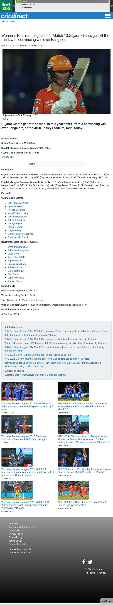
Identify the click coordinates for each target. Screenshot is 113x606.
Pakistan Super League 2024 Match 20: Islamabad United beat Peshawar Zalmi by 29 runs (50, 339)
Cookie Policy (15, 537)
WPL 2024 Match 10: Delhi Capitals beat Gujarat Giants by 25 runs (38, 354)
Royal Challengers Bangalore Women (47, 374)
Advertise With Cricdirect (21, 527)
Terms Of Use (15, 540)
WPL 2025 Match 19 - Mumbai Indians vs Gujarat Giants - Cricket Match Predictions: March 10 (84, 471)
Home (5, 21)
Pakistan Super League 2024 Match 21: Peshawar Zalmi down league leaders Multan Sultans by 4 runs (56, 331)
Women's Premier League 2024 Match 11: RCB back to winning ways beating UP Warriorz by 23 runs (55, 343)
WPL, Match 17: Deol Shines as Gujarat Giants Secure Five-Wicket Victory (82, 504)
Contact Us (14, 530)
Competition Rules (18, 544)
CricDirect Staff (11, 45)
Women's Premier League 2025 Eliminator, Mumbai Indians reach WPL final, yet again (24, 438)
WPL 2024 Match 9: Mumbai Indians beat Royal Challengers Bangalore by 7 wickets (47, 358)
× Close (106, 601)
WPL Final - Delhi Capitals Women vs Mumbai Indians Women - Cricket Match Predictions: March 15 (82, 406)
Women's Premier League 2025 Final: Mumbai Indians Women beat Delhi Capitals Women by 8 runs (27, 406)
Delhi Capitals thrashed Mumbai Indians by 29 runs (30, 335)
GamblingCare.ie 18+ (19, 552)
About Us (13, 523)
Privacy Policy (16, 534)
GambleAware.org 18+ (20, 549)
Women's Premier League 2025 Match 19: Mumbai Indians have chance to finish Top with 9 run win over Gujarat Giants (27, 472)
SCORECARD (7, 157)
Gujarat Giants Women (16, 374)
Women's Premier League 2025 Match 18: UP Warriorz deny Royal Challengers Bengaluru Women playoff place (25, 505)
